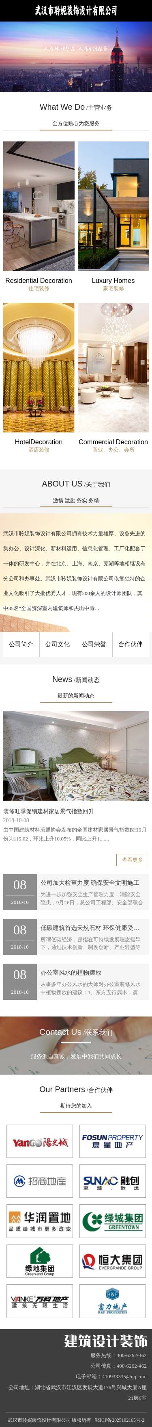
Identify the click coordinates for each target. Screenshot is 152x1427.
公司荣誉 (94, 644)
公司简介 (21, 644)
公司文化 (57, 644)
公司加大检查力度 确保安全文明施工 (90, 883)
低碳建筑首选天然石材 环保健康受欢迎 (93, 928)
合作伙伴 (130, 644)
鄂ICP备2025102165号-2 (119, 1420)
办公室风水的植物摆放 (71, 972)
